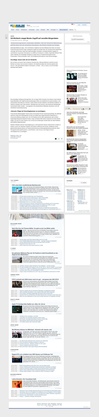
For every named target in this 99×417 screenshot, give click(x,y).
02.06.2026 (69, 197)
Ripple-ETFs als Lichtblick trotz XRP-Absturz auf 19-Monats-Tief (32, 354)
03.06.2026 (69, 196)
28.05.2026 (69, 206)
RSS (61, 405)
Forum (17, 29)
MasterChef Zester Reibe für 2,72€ (27, 243)
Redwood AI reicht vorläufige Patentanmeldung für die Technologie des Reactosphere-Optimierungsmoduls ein (44, 390)
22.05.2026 (80, 193)
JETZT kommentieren (77, 39)
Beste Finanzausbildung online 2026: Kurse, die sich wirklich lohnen (35, 365)
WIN (48, 29)
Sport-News (14, 325)
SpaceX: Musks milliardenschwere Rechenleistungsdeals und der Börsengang (37, 369)
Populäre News (81, 202)
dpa (27, 40)
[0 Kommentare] (14, 138)
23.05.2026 (80, 192)
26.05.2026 (69, 208)
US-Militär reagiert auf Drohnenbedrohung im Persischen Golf (33, 206)
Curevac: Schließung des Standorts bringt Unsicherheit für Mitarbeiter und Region (38, 367)
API (58, 405)
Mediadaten (53, 403)
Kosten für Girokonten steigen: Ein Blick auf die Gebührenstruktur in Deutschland (38, 368)
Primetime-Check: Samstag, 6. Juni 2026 (29, 316)
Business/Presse (16, 374)
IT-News (13, 248)
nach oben (85, 406)
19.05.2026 (80, 197)
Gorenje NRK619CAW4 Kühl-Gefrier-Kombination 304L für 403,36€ (35, 242)
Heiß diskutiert (81, 203)
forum (88, 41)
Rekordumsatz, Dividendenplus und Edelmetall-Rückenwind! (33, 395)
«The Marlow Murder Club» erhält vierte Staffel (30, 321)
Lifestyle (43, 29)
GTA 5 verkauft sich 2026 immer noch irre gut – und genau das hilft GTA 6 (35, 279)
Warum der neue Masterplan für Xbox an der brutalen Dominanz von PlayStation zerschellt (40, 296)
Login (79, 24)
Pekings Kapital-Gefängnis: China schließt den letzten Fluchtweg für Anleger (37, 371)
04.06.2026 (69, 195)
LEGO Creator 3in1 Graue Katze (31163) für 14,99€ (31, 245)
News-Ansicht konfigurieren (84, 210)
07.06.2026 (69, 191)
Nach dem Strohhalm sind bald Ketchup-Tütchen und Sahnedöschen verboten (77, 114)
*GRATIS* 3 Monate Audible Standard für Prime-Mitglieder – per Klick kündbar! (37, 265)
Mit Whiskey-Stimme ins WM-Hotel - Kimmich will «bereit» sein (32, 329)
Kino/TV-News (15, 299)
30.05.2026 (69, 203)
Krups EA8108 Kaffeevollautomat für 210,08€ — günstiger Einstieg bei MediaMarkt (38, 241)
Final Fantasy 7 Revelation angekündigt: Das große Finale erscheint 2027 (36, 293)
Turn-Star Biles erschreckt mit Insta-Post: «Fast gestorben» (33, 199)
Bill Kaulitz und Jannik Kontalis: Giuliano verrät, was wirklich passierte (77, 127)
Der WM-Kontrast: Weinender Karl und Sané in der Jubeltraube (34, 340)
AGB (49, 403)
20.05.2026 (80, 196)
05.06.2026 (69, 193)
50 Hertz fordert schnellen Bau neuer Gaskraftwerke (31, 196)
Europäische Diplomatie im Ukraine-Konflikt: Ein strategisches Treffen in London (37, 205)
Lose (37, 29)
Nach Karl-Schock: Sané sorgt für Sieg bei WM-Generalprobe (33, 346)
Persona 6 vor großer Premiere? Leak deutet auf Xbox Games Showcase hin (77, 165)
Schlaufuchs (24, 29)
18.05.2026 (80, 199)
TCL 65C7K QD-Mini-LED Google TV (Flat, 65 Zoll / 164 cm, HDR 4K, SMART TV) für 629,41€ (41, 267)
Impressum (59, 403)
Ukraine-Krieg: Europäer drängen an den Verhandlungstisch (77, 95)
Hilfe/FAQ (54, 405)
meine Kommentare (78, 211)
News (12, 29)
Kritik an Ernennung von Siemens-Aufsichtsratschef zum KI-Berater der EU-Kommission (39, 203)
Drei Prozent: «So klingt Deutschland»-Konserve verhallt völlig (33, 319)
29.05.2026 (69, 205)
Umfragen (54, 29)
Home (38, 405)
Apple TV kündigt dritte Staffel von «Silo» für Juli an (28, 304)
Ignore (84, 211)
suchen (83, 182)
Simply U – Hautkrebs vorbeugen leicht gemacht (30, 396)
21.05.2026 (80, 195)
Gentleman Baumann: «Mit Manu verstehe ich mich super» (33, 343)
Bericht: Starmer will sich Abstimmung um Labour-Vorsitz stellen (34, 197)
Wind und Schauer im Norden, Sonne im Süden (30, 200)
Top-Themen (14, 180)
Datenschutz (44, 403)
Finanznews (15, 349)
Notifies (88, 211)
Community (31, 29)
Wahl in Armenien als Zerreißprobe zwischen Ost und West (76, 83)
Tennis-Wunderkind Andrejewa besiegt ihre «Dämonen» (32, 342)
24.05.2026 (80, 191)
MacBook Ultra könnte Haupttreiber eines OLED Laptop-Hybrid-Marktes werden (77, 140)
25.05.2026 (69, 210)
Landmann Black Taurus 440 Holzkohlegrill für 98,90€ (32, 270)
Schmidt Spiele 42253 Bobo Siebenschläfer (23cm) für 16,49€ (33, 239)
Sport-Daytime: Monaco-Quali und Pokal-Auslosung (31, 320)
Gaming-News (15, 274)
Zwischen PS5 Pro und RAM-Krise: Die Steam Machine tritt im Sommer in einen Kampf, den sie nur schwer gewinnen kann (47, 294)
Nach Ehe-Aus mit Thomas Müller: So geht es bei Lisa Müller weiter (33, 228)
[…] (39, 192)
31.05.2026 (69, 202)
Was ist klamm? (63, 29)
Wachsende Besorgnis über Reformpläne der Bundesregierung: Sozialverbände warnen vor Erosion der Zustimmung (46, 209)
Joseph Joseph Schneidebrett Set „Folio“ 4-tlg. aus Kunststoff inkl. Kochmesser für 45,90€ (40, 271)
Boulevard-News (16, 223)
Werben (71, 29)
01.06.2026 (69, 199)
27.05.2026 (69, 207)
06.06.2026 (69, 192)
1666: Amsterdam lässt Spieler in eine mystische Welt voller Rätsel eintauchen (37, 292)
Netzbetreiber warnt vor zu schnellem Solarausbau (31, 202)
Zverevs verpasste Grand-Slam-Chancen (29, 345)
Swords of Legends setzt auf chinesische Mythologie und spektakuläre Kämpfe (37, 290)
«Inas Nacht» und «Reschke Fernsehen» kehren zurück (32, 317)
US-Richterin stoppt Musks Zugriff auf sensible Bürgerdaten (34, 38)
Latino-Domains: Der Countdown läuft (24, 379)
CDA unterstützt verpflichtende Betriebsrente (26, 185)
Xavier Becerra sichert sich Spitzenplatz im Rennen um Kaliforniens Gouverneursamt (39, 207)
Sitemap (39, 403)
